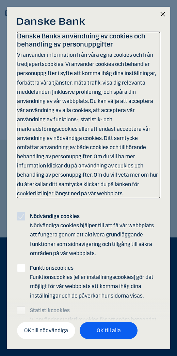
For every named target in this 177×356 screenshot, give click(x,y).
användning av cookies (105, 165)
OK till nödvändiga (46, 330)
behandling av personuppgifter (54, 175)
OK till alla (109, 330)
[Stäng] (162, 15)
